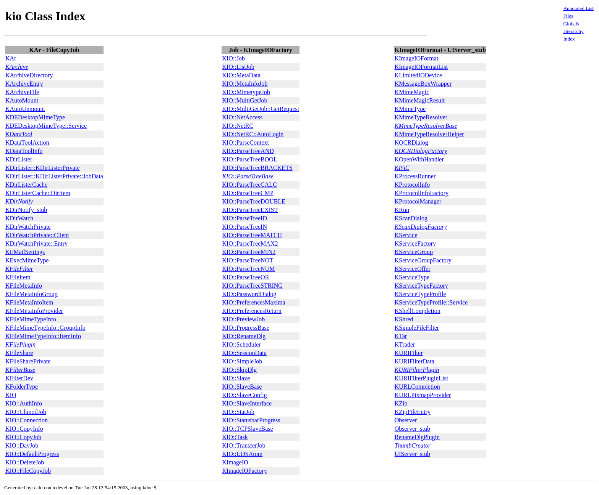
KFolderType (21, 386)
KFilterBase (20, 369)
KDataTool (18, 134)
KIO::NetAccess (242, 117)
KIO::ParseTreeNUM (248, 268)
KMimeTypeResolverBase (426, 125)
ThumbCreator (413, 445)
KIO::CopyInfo (24, 428)
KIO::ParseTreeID (244, 218)
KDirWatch (19, 218)
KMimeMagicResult (420, 100)
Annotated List (578, 8)
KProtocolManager (418, 201)
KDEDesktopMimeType (35, 117)
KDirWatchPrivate (28, 226)
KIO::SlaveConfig (244, 395)
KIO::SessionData (244, 353)
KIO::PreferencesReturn (252, 311)
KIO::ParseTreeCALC (249, 184)
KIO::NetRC (237, 125)
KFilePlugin (20, 344)
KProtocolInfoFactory (421, 193)
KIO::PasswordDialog (249, 294)
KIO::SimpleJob (242, 361)
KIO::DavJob (21, 445)
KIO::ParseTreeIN (244, 226)
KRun (402, 210)
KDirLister (18, 159)
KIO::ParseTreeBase (248, 176)
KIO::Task (235, 437)
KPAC (402, 167)
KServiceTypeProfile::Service (431, 302)
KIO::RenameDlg (244, 336)
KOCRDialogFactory (421, 151)
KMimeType (410, 109)
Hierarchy (573, 31)
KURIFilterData (414, 361)
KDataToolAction (27, 142)
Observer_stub (412, 428)
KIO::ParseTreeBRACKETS (257, 167)
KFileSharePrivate (27, 361)
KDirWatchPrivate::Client (37, 235)
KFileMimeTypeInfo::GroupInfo (45, 327)
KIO (10, 395)
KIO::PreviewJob (243, 319)
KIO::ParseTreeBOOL (249, 159)
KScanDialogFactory (421, 226)
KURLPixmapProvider (423, 395)
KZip (401, 403)
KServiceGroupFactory (423, 260)
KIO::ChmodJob (25, 412)
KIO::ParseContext (245, 142)
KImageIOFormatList (421, 67)
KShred (404, 319)
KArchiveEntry (24, 83)
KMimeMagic (412, 92)
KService (406, 235)
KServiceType (412, 277)
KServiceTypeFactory (421, 285)
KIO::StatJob (238, 412)
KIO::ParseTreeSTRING (252, 285)
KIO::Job (233, 58)
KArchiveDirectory (29, 75)
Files (568, 16)
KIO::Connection (26, 420)
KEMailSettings (25, 252)
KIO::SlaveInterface (247, 403)
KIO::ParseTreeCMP (248, 193)
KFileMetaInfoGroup (31, 294)
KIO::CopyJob (23, 437)
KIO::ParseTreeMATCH (252, 235)
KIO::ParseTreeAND (248, 151)
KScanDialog (411, 218)
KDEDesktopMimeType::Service (46, 125)
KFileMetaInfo (23, 285)
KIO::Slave (236, 378)
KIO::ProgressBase (245, 327)
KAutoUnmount (25, 109)
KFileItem (18, 277)
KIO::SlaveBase (242, 386)
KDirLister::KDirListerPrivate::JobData (54, 176)
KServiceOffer (413, 268)
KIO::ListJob (238, 67)
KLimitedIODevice (418, 75)
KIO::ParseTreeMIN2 (248, 252)
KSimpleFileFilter (417, 327)
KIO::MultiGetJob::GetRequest (260, 109)
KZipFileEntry (413, 412)
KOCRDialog (411, 142)
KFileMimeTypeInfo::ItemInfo (43, 336)
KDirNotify (19, 201)
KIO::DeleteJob (24, 462)
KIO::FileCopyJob (28, 470)
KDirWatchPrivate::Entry (36, 243)
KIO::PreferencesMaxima (253, 302)
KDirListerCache (26, 184)
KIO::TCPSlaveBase (247, 428)
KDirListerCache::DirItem (37, 193)
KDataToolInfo (24, 151)
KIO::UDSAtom (242, 454)
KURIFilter (409, 353)
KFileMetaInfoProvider (34, 311)
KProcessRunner (415, 176)
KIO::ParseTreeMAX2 (250, 243)
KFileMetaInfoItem (29, 302)
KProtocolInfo (412, 184)
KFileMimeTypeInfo (30, 319)
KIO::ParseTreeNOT (247, 260)
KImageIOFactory (244, 470)
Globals (571, 23)
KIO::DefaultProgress (32, 454)
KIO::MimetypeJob (246, 92)
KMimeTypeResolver (421, 117)
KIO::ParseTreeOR (245, 277)
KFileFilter (19, 268)
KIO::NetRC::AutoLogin (252, 134)
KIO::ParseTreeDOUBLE (253, 201)
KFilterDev (19, 378)
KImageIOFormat (417, 58)
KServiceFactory (415, 243)
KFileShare (19, 353)
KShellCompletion (417, 311)
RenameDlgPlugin (417, 437)
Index (569, 39)
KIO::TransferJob (243, 445)
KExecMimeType (27, 260)
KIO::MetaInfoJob (244, 83)
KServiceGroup (414, 252)
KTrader (405, 344)
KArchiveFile (22, 92)
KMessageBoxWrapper (423, 83)
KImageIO (235, 462)
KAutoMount (21, 100)
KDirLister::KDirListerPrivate (42, 167)
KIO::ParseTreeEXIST (250, 210)
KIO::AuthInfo (23, 403)
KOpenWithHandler (419, 159)
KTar (401, 336)
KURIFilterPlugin (417, 369)
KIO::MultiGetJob (244, 100)
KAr (10, 58)
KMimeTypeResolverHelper (429, 134)
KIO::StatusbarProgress (251, 420)
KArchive (16, 67)
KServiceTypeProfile (420, 294)
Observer (406, 420)
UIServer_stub (412, 454)
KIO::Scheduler (241, 344)
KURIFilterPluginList (421, 378)
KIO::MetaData (241, 75)
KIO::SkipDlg (239, 369)
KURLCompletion (417, 386)
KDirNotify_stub (26, 210)
